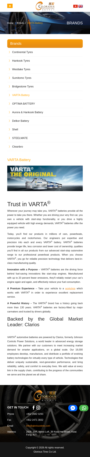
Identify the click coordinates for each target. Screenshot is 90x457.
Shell (13, 129)
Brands (20, 23)
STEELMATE (18, 138)
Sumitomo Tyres (20, 77)
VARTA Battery (35, 23)
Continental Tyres (21, 52)
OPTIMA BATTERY (22, 103)
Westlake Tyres (19, 69)
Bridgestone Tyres (21, 86)
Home (10, 23)
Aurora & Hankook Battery (26, 112)
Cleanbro (16, 146)
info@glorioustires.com (38, 426)
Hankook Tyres (19, 60)
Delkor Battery (19, 120)
